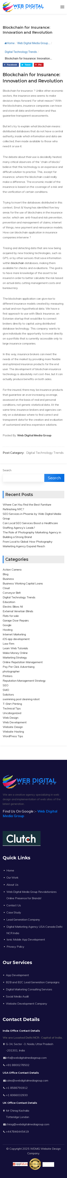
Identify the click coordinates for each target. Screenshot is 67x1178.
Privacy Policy (15, 946)
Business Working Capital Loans (23, 583)
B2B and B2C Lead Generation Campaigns (32, 982)
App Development (17, 975)
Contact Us (13, 905)
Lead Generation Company (23, 919)
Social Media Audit (17, 996)
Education (9, 602)
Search (7, 470)
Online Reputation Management (23, 662)
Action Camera (12, 569)
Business (8, 579)
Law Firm (8, 643)
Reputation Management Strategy (24, 680)
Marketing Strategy (15, 657)
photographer (11, 671)
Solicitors (8, 694)
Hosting (8, 629)
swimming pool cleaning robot (21, 699)
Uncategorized (12, 713)
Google (7, 625)
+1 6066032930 (17, 1095)
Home (9, 43)
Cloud (6, 588)
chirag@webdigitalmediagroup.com (27, 1124)
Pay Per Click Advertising (18, 666)
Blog (5, 574)
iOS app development (16, 639)
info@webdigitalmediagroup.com (26, 1057)
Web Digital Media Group (34, 435)
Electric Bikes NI (13, 606)
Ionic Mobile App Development (26, 939)
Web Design (10, 717)
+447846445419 (17, 1131)
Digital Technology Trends (21, 52)
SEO (5, 685)
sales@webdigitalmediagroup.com (27, 1080)
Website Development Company (26, 1003)
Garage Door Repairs (16, 620)
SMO (6, 690)
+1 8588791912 (17, 1088)
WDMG (35, 1148)
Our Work (12, 877)
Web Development (15, 722)
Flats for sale (11, 616)
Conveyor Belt (12, 592)
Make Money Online (15, 653)
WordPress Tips (13, 736)
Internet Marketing (14, 634)
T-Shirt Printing (12, 704)
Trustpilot (48, 1164)
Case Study (13, 912)
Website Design (13, 727)
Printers (8, 676)
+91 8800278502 (17, 1065)
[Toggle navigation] (62, 7)
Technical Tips (12, 708)
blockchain (17, 263)
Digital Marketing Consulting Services (29, 989)
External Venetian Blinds (18, 611)
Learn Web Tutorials (15, 648)
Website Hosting (13, 731)
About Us (12, 884)
